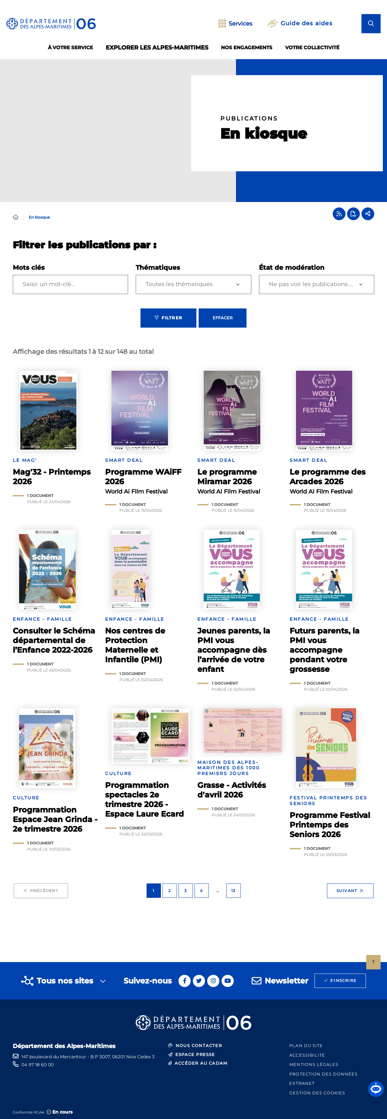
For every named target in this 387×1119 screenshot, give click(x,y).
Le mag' (25, 460)
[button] (376, 1089)
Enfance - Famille (42, 619)
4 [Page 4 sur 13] (201, 890)
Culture (26, 798)
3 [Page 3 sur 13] (185, 890)
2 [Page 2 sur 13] (169, 890)
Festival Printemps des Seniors (328, 800)
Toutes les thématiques (179, 284)
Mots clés (29, 267)
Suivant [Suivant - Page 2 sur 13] (350, 891)
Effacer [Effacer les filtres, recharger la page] (222, 317)
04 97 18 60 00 (37, 1065)
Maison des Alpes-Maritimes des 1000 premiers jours (228, 768)
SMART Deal (124, 460)
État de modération (291, 267)
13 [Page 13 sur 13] (233, 890)
